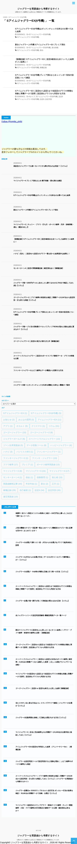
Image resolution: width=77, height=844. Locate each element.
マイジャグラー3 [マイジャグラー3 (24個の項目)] (36, 471)
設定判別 (48, 99)
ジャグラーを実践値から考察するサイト (38, 8)
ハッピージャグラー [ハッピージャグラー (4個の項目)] (61, 445)
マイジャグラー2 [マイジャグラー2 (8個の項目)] (12, 471)
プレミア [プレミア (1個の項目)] (27, 464)
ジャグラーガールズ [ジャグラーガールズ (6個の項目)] (14, 439)
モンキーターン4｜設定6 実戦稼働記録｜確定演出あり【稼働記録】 (38, 268)
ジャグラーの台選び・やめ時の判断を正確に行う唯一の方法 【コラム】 (42, 571)
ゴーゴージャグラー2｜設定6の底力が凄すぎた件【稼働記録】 (36, 341)
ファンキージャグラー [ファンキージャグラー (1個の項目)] (49, 452)
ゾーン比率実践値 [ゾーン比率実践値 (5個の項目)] (13, 445)
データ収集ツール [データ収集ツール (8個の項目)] (36, 445)
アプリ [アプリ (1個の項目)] (8, 426)
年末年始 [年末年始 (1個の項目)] (31, 484)
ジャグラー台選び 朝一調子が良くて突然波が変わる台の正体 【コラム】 (42, 601)
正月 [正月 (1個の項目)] (55, 484)
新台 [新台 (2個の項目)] (44, 484)
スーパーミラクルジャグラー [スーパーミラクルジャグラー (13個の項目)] (44, 439)
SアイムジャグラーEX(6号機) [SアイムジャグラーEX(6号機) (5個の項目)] (46, 413)
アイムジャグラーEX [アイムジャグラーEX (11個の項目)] (49, 419)
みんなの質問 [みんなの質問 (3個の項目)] (26, 419)
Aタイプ (32, 96)
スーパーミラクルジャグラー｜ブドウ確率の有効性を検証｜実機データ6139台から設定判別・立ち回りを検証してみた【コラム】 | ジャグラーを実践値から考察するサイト (44, 778)
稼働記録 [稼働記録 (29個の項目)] (9, 490)
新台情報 (55, 47)
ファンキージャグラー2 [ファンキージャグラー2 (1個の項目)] (15, 458)
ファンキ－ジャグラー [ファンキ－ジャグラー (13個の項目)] (44, 458)
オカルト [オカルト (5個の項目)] (22, 426)
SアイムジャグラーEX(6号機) (40, 34)
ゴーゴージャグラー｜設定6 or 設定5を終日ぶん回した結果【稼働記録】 (43, 688)
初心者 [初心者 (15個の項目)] (57, 477)
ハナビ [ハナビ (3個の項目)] (8, 452)
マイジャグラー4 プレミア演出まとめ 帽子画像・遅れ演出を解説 (37, 181)
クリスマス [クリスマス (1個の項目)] (38, 426)
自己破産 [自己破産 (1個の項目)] (25, 490)
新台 (41, 50)
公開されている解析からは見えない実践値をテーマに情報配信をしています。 (38, 839)
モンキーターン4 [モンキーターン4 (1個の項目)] (12, 477)
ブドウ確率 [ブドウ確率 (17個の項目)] (10, 464)
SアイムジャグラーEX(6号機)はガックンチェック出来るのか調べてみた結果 (41, 195)
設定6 (61, 96)
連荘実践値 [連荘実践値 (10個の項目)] (10, 496)
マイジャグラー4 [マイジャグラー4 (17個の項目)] (59, 471)
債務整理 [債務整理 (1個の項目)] (42, 477)
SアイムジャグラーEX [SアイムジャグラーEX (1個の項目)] (15, 413)
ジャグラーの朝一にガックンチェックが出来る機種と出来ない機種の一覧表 (41, 385)
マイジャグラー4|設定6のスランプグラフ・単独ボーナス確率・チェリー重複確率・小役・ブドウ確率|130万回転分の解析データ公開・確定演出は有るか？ (44, 808)
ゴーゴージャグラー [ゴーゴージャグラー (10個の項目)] (14, 432)
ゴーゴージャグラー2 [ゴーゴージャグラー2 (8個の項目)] (41, 432)
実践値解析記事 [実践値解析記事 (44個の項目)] (12, 484)
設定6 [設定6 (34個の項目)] (39, 490)
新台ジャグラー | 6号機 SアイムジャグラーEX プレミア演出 (40, 45)
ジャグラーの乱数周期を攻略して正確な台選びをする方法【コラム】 (41, 717)
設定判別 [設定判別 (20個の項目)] (54, 490)
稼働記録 (43, 67)
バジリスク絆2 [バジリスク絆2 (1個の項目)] (24, 452)
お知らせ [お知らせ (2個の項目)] (9, 419)
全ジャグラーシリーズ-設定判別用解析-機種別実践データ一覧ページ (41, 615)
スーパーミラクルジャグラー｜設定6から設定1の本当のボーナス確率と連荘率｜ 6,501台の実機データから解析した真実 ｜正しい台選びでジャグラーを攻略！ (44, 662)
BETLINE (38, 830)
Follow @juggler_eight (12, 121)
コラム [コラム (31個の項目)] (54, 426)
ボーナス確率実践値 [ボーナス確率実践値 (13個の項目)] (48, 464)
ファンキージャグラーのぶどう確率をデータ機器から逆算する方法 (38, 370)
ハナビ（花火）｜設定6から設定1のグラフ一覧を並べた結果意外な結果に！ (41, 254)
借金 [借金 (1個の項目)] (29, 477)
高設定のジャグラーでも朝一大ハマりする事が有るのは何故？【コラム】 (40, 166)
